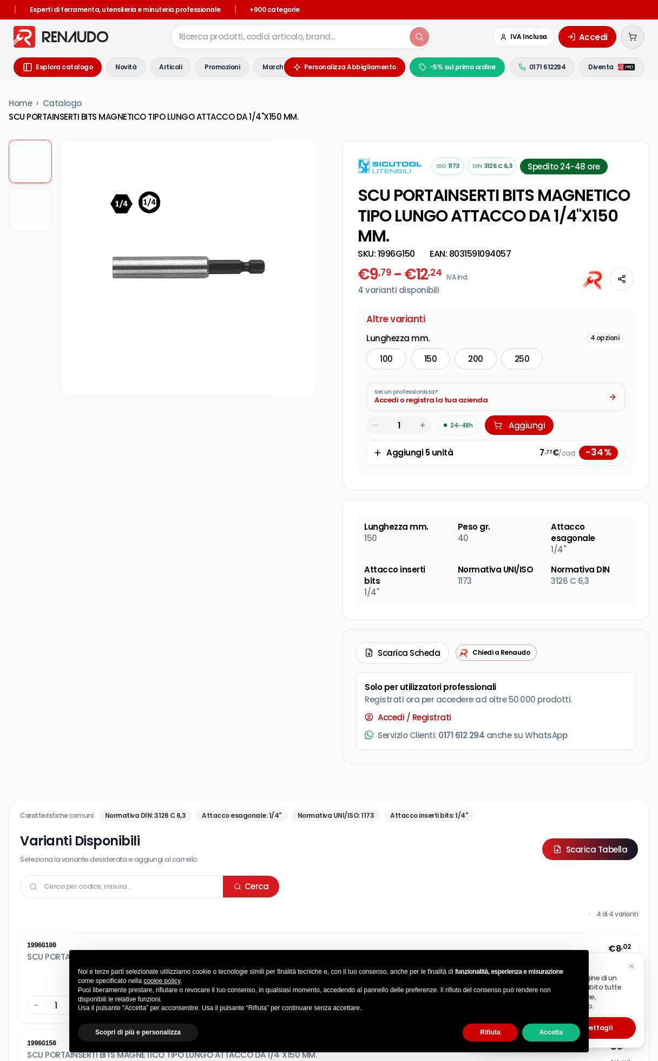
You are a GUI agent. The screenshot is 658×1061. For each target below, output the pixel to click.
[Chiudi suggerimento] (631, 966)
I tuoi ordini (264, 848)
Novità (125, 66)
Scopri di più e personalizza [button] (138, 1032)
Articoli (170, 66)
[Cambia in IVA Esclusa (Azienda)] (523, 37)
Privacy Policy (172, 934)
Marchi (273, 66)
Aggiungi (519, 361)
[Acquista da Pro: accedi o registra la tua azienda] (495, 333)
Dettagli (598, 1027)
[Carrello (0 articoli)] (632, 37)
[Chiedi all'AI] (594, 279)
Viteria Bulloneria (429, 935)
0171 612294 (542, 66)
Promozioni (222, 66)
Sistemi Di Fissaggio (358, 935)
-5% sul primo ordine (457, 66)
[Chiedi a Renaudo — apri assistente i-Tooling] (496, 589)
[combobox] (289, 36)
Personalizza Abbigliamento (344, 66)
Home (20, 103)
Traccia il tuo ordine (281, 832)
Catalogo (62, 103)
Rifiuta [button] (490, 1032)
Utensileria (296, 935)
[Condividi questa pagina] (622, 279)
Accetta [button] (551, 1032)
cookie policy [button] (161, 981)
